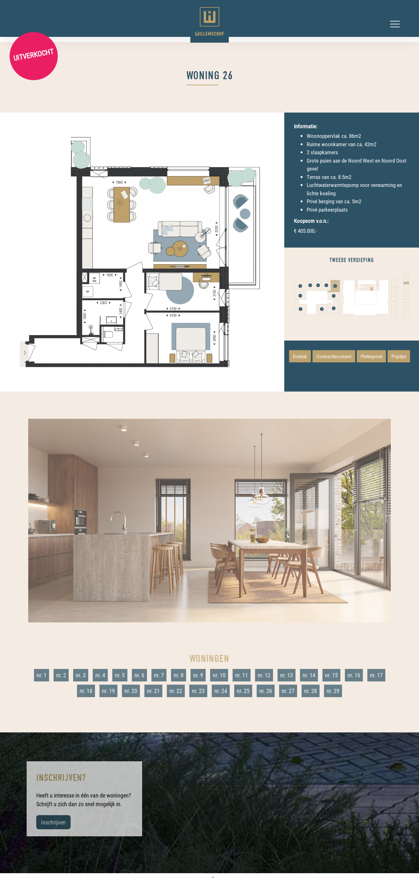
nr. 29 (333, 691)
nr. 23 (198, 691)
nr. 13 (286, 675)
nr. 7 (159, 675)
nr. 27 (288, 691)
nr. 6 (139, 675)
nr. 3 (81, 675)
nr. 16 (353, 675)
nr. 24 (220, 691)
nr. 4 (100, 675)
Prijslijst (398, 356)
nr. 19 (108, 691)
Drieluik (300, 356)
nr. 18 (86, 691)
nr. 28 (310, 691)
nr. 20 (130, 691)
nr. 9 (198, 675)
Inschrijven (53, 822)
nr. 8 (179, 675)
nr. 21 (153, 691)
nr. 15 (331, 675)
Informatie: (305, 126)
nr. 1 (42, 675)
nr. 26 (265, 691)
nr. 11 (241, 675)
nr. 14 (309, 675)
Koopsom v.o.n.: (311, 220)
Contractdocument (333, 356)
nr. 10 (219, 675)
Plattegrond (371, 356)
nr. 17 (376, 675)
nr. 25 (243, 691)
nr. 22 (175, 691)
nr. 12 (264, 675)
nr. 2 (61, 675)
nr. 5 (120, 675)
